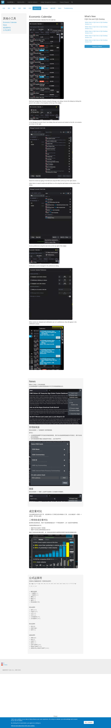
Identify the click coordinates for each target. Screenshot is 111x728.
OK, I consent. (89, 722)
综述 (4, 8)
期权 (24, 8)
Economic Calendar (10, 22)
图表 (14, 8)
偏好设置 (52, 8)
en (2, 663)
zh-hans (4, 664)
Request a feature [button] (97, 46)
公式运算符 (7, 30)
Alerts (59, 8)
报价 (9, 8)
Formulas (45, 8)
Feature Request (64, 2)
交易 (19, 8)
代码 (30, 8)
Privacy (55, 716)
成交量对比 (7, 27)
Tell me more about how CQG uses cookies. (23, 725)
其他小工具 (37, 8)
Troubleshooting (68, 8)
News (5, 25)
